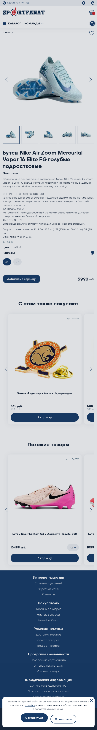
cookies (30, 705)
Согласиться (34, 717)
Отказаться (63, 719)
